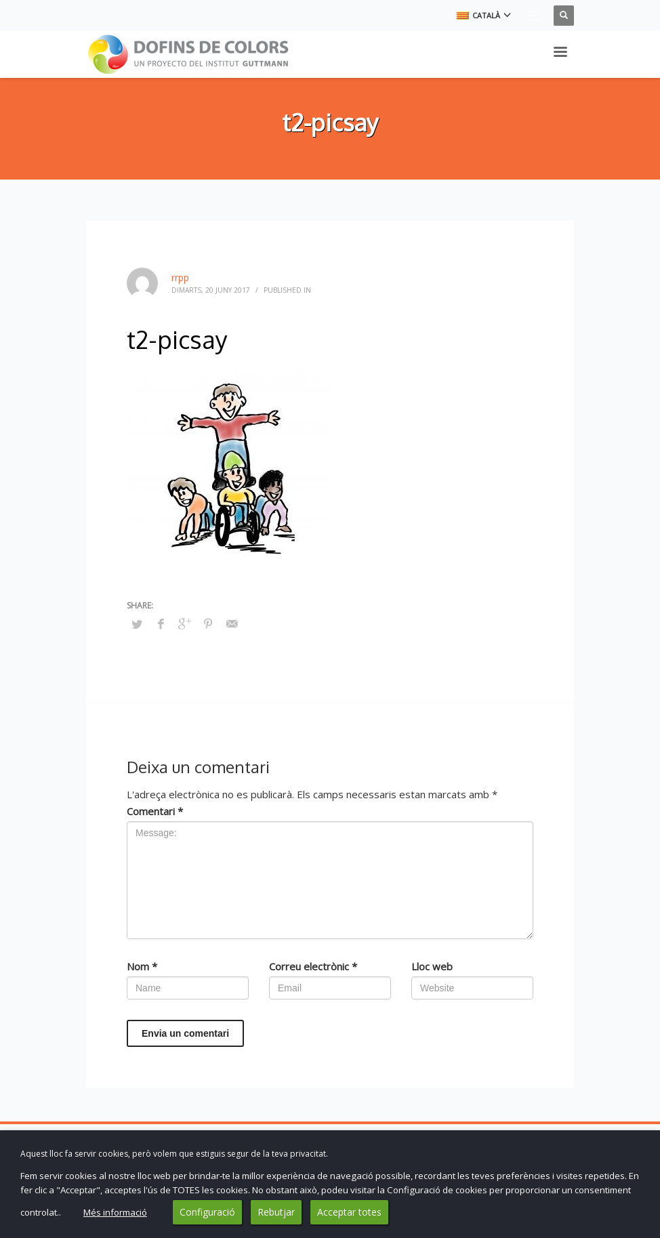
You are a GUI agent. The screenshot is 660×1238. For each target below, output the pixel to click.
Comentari (155, 811)
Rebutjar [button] (276, 1211)
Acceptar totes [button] (349, 1211)
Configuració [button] (207, 1211)
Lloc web (432, 966)
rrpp (180, 277)
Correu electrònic (313, 966)
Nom (142, 966)
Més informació (115, 1212)
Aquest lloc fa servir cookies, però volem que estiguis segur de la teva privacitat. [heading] (174, 1153)
